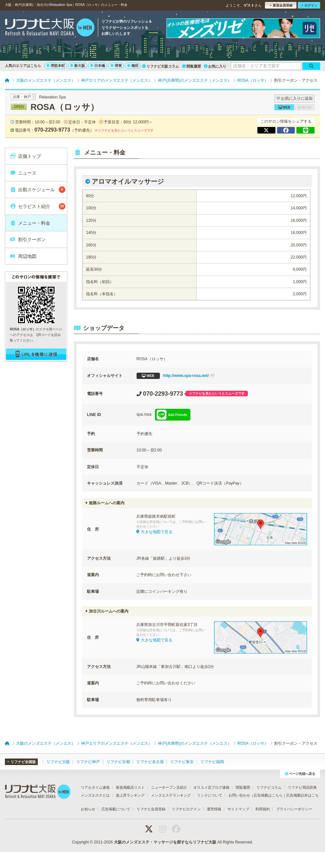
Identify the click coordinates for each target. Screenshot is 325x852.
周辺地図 (23, 256)
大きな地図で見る (154, 532)
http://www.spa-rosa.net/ (175, 376)
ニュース (23, 173)
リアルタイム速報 (95, 787)
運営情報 (214, 809)
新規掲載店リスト (130, 787)
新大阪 (77, 66)
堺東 (116, 66)
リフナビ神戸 (88, 761)
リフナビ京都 (118, 761)
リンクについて (209, 795)
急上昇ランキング (130, 795)
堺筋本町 (56, 66)
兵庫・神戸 (22, 97)
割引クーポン (28, 239)
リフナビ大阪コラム (160, 66)
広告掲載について (115, 809)
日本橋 (97, 66)
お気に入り (215, 66)
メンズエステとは (95, 795)
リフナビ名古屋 (150, 761)
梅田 (133, 66)
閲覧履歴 (191, 66)
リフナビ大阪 (58, 761)
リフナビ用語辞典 (302, 787)
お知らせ (88, 809)
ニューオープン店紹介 (169, 787)
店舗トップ (25, 156)
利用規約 (262, 809)
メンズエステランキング (171, 795)
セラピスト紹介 (37, 206)
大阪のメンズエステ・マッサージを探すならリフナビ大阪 (165, 842)
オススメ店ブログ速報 (211, 787)
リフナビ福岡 (212, 761)
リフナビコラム (269, 787)
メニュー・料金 (30, 223)
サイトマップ (238, 809)
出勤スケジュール (37, 189)
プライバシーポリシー (294, 809)
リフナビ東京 (182, 761)
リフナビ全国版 (21, 762)
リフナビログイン (186, 809)
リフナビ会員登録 (151, 809)
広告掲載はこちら (268, 795)
